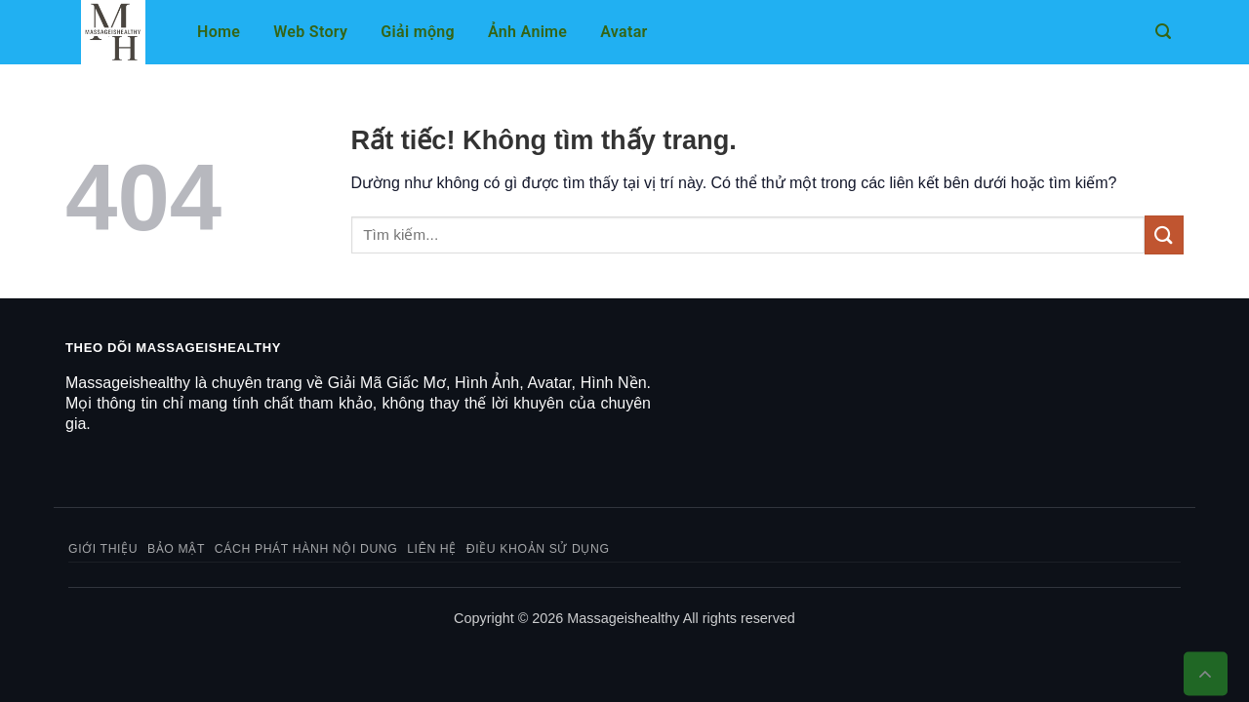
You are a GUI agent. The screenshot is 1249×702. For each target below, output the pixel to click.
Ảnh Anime (527, 31)
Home (218, 31)
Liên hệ (432, 549)
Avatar (623, 31)
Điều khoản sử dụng (538, 549)
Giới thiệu (103, 549)
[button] (1163, 32)
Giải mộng (418, 31)
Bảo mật (176, 549)
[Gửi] (1164, 234)
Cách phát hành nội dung (306, 549)
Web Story (310, 31)
